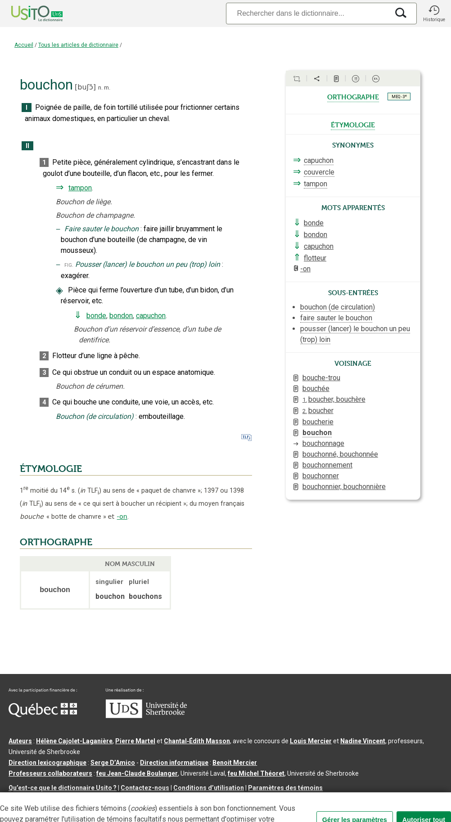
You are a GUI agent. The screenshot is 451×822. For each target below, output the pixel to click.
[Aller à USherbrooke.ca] (146, 715)
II (27, 146)
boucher (318, 410)
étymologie (353, 124)
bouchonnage (323, 443)
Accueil (23, 45)
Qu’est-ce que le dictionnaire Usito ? (63, 787)
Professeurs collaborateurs (50, 773)
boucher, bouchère (333, 399)
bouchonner (320, 476)
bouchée (315, 388)
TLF (89, 490)
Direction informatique (174, 762)
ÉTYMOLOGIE (51, 468)
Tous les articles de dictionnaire (78, 45)
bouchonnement (327, 465)
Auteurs (20, 741)
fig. (68, 265)
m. (107, 87)
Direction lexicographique (47, 762)
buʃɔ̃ (85, 87)
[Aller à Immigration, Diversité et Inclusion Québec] (43, 715)
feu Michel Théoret (256, 773)
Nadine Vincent (362, 741)
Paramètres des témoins (285, 787)
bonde (96, 315)
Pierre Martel (135, 741)
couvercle (319, 172)
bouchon (317, 432)
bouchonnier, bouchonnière (344, 486)
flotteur (315, 258)
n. (100, 87)
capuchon (151, 315)
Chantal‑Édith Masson (197, 741)
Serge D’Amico (112, 762)
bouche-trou (321, 377)
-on (122, 516)
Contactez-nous (145, 787)
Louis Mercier (311, 741)
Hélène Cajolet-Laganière (74, 741)
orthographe (353, 96)
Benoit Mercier (234, 762)
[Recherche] (307, 13)
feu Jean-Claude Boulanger (137, 773)
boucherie (318, 422)
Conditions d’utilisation (208, 787)
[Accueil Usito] (27, 13)
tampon (80, 188)
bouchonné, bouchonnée (340, 454)
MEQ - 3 (399, 96)
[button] (433, 13)
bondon (121, 315)
